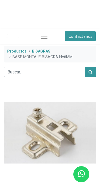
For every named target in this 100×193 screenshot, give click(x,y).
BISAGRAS (41, 51)
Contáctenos (80, 36)
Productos (17, 51)
